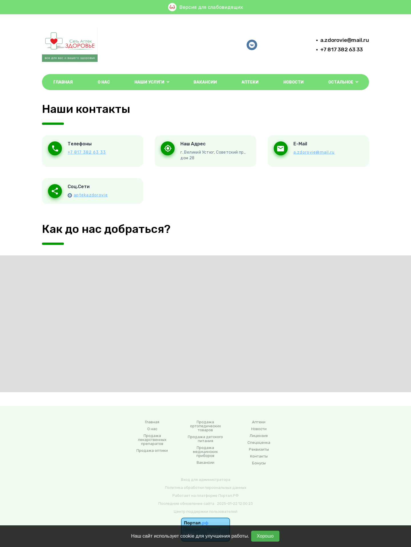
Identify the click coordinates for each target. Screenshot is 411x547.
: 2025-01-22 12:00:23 (234, 503)
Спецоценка (258, 443)
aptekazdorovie (91, 195)
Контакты (259, 456)
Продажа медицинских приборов (205, 452)
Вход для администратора (205, 479)
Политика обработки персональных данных (205, 487)
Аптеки (250, 82)
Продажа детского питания (205, 439)
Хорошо (265, 536)
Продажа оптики (152, 451)
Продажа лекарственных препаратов (152, 440)
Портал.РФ (228, 495)
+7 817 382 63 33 (341, 49)
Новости (293, 82)
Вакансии (205, 82)
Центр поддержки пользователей (205, 511)
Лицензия (259, 436)
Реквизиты (259, 450)
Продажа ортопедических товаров (205, 426)
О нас (104, 82)
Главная (63, 82)
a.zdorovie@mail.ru (344, 40)
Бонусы (259, 463)
